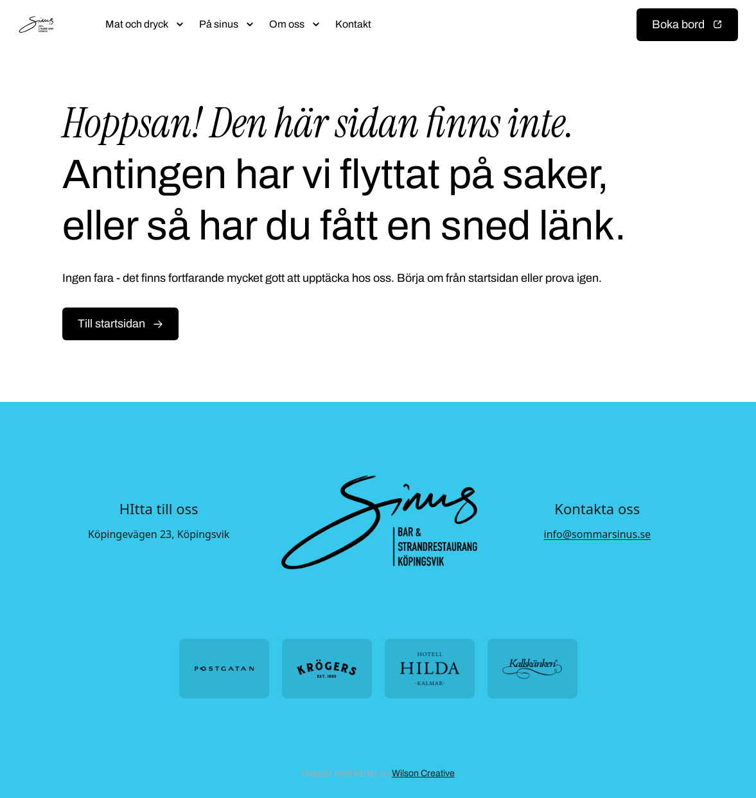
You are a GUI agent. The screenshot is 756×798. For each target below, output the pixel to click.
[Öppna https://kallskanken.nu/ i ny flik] (532, 668)
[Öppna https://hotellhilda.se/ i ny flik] (429, 668)
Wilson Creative (423, 773)
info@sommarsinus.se (597, 534)
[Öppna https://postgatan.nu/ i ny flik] (224, 668)
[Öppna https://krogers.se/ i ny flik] (327, 668)
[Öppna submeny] (179, 24)
